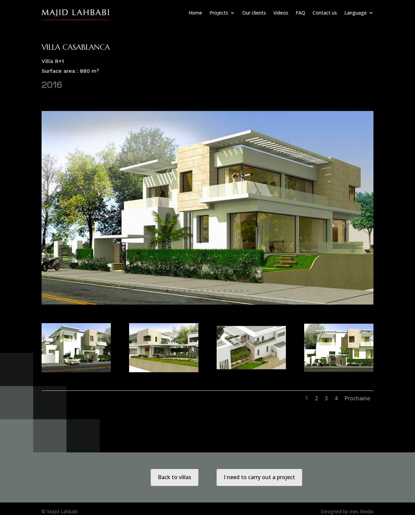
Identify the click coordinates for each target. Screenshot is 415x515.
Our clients (254, 12)
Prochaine (357, 398)
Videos (280, 12)
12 (230, 291)
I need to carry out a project (259, 477)
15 (247, 291)
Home (195, 12)
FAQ (300, 12)
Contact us (325, 12)
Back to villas (174, 477)
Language (355, 12)
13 (236, 291)
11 (224, 291)
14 (242, 291)
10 (219, 291)
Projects (219, 12)
